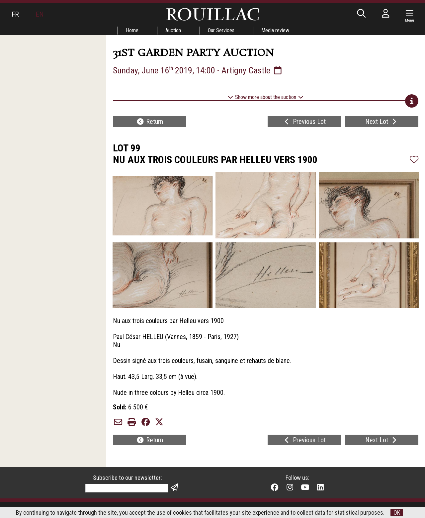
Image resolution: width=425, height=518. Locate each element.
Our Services (221, 30)
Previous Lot (304, 122)
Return (149, 122)
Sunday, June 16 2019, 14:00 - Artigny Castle (198, 70)
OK (396, 512)
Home (132, 30)
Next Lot (381, 122)
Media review (275, 30)
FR (15, 14)
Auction (173, 30)
